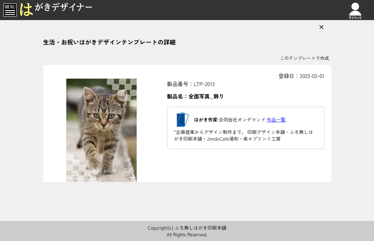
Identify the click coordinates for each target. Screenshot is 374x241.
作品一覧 (276, 119)
